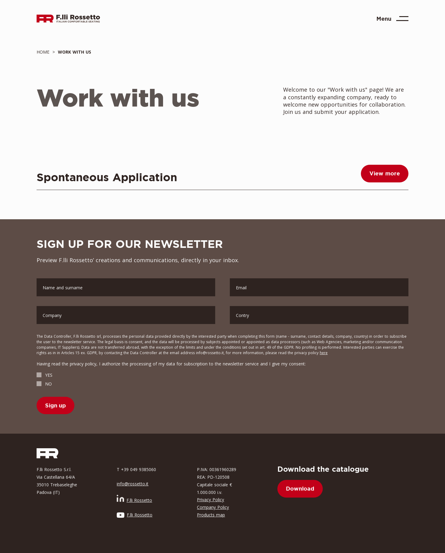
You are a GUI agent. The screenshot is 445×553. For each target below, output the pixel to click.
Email (241, 288)
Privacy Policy (210, 499)
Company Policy (213, 507)
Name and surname (63, 288)
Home (44, 52)
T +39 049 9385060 (136, 469)
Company (52, 315)
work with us (73, 52)
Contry (242, 315)
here (324, 352)
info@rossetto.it (132, 484)
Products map (211, 515)
